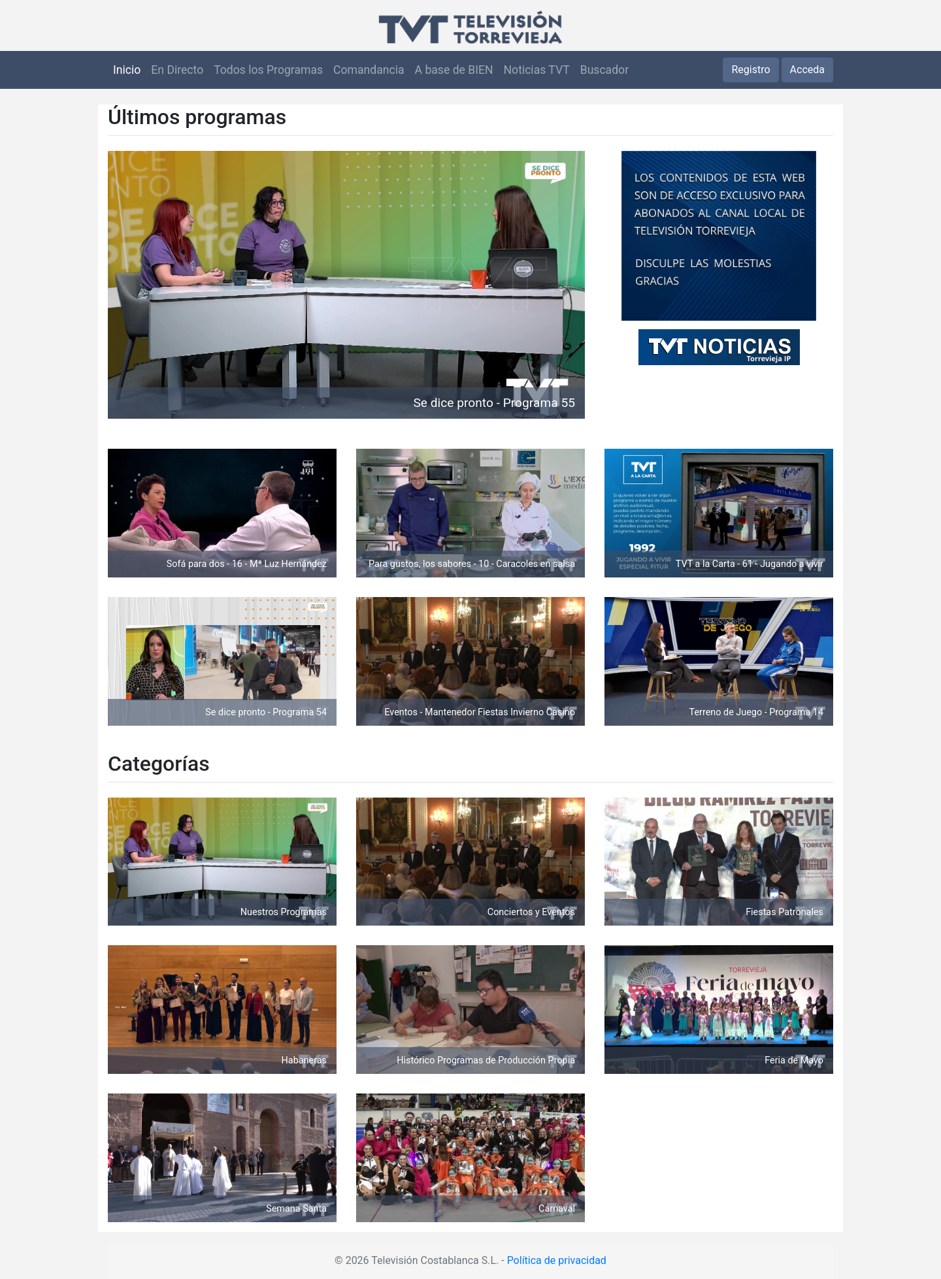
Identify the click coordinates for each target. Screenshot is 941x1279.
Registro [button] (750, 69)
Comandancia (368, 69)
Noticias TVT (537, 69)
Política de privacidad (556, 1260)
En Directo (177, 69)
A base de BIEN (454, 69)
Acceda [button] (807, 69)
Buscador (604, 69)
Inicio (126, 69)
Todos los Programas (268, 69)
